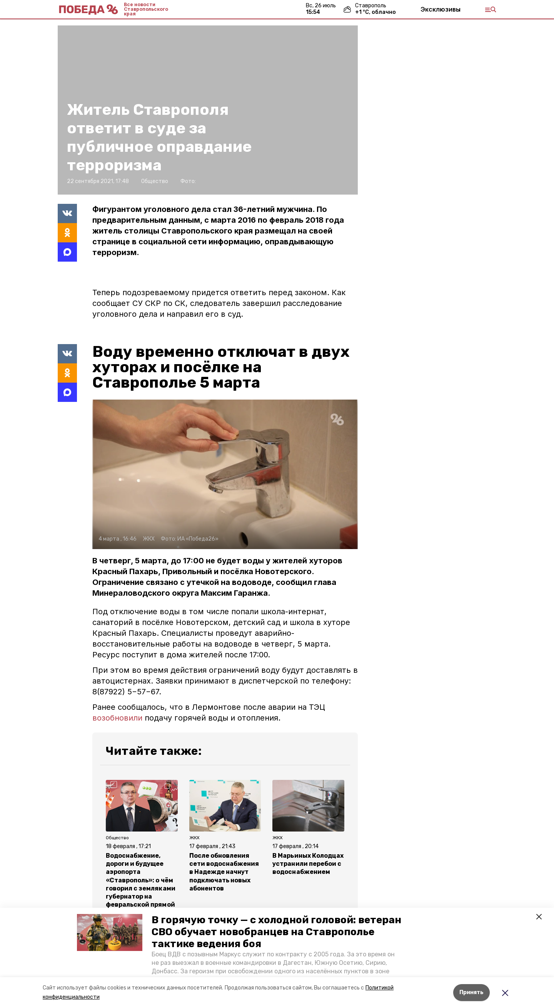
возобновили (117, 717)
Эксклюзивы (441, 9)
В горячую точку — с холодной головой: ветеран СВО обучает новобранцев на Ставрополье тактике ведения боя (276, 932)
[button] (109, 932)
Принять (471, 992)
